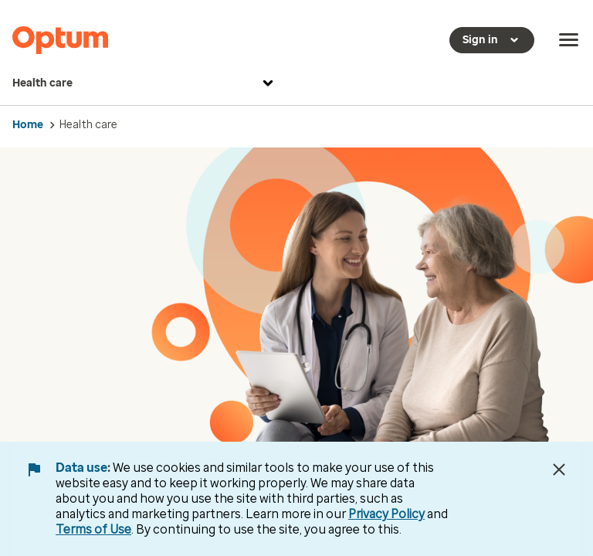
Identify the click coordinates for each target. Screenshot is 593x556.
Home (27, 124)
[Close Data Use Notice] (559, 469)
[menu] (569, 40)
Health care (144, 83)
